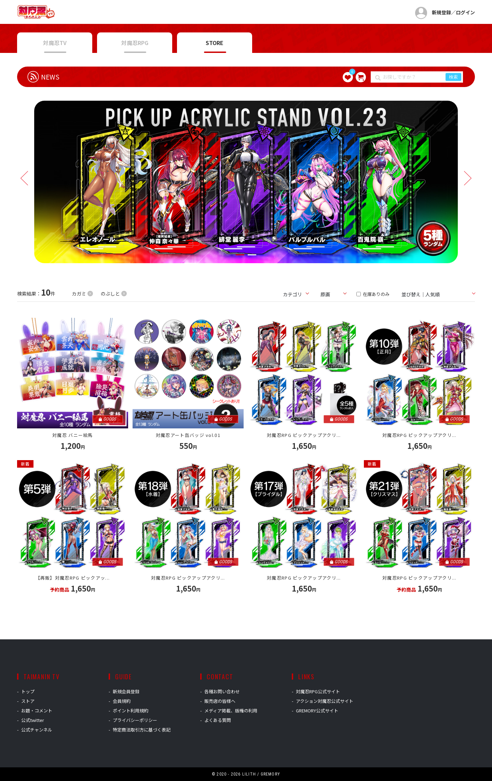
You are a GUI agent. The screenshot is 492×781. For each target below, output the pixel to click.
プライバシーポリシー (135, 720)
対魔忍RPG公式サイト (318, 691)
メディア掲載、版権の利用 (230, 710)
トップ (28, 691)
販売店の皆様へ (219, 701)
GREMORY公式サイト (317, 710)
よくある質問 (217, 720)
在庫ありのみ (373, 294)
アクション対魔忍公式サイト (324, 701)
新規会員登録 (126, 691)
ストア (28, 701)
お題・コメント (36, 710)
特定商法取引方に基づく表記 (141, 729)
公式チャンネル (36, 729)
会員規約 (122, 701)
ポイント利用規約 (130, 710)
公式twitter (32, 720)
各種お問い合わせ (222, 691)
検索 (453, 77)
